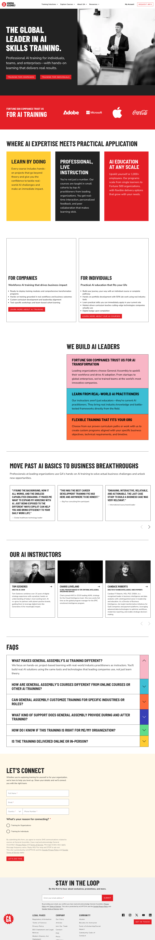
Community (85, 915)
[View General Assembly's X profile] (136, 915)
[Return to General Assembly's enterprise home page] (9, 4)
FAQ (57, 933)
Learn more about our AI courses (101, 316)
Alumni (82, 919)
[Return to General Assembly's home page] (8, 923)
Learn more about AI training (26, 309)
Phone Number (30, 811)
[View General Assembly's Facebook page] (123, 915)
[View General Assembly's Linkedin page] (150, 915)
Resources (93, 4)
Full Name (12, 793)
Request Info (145, 4)
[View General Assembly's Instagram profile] (130, 915)
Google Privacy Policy (50, 850)
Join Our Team (62, 926)
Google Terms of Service (50, 909)
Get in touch (143, 922)
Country (12, 811)
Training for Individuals (20, 831)
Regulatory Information (42, 919)
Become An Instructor (88, 923)
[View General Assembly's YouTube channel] (143, 915)
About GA (81, 4)
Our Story (60, 919)
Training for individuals (56, 77)
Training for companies (21, 77)
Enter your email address (54, 898)
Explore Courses (66, 4)
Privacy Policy (21, 845)
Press (58, 937)
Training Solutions (48, 4)
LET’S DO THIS (15, 859)
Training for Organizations (21, 825)
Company (60, 915)
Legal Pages (39, 915)
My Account (130, 4)
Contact (59, 930)
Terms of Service (36, 845)
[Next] (149, 527)
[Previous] (141, 527)
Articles (59, 923)
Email (11, 802)
